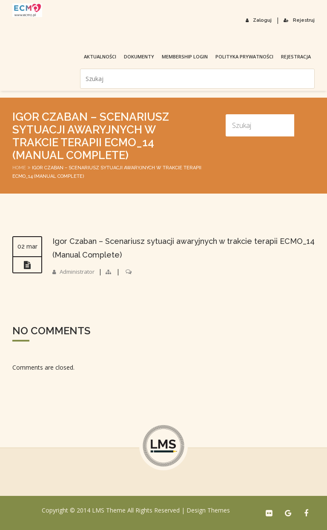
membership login (118, 38)
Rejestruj (300, 19)
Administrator (78, 271)
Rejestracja (229, 38)
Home (19, 168)
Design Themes (208, 510)
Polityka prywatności (177, 38)
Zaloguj (262, 19)
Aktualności (33, 38)
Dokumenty (72, 38)
